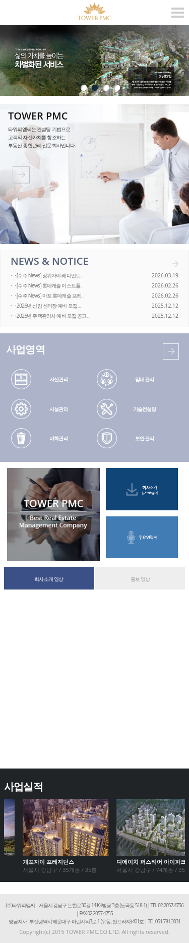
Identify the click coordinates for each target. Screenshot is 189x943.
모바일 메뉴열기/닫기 (177, 13)
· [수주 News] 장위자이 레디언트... (49, 275)
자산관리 (58, 379)
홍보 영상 (140, 578)
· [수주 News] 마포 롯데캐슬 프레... (49, 295)
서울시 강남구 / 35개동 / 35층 (60, 865)
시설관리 (58, 408)
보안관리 (144, 438)
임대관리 (144, 379)
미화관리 (58, 438)
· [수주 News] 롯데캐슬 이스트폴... (49, 285)
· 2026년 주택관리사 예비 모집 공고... (52, 315)
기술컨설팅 (144, 408)
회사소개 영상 (48, 578)
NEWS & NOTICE (50, 261)
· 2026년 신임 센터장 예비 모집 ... (48, 305)
